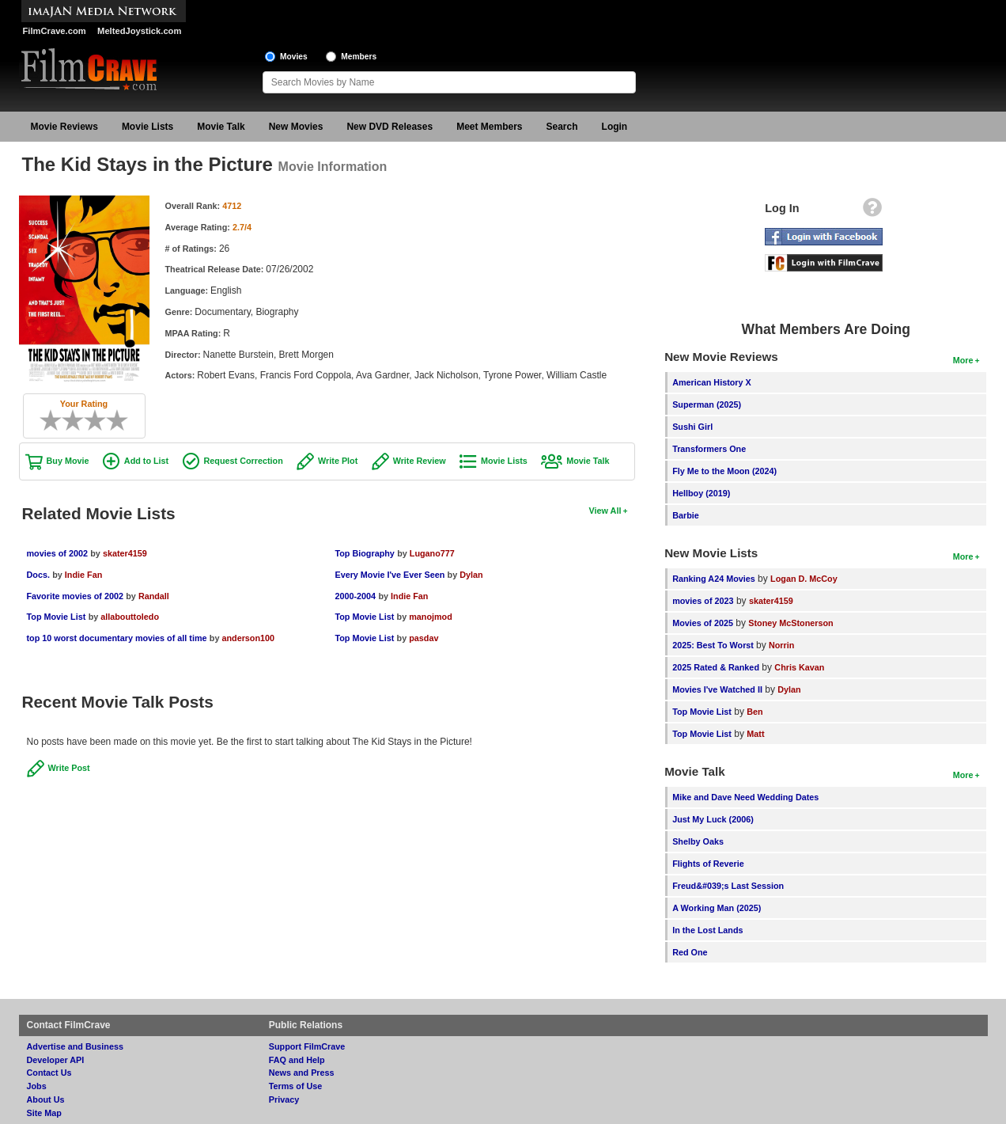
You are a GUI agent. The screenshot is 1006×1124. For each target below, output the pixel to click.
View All (605, 510)
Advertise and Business (75, 1046)
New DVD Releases (389, 126)
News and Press (302, 1072)
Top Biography (364, 553)
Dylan (471, 574)
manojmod (430, 616)
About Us (46, 1099)
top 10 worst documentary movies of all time (117, 638)
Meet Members (489, 126)
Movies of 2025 (702, 623)
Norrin (781, 645)
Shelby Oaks (698, 841)
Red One (689, 952)
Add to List (146, 460)
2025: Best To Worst (714, 645)
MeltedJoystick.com (139, 31)
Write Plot (337, 460)
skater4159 (125, 553)
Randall (153, 596)
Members (358, 56)
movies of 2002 (57, 553)
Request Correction (243, 460)
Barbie (685, 515)
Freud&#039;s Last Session (728, 885)
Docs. (38, 574)
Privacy (284, 1099)
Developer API (56, 1060)
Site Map (44, 1113)
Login (615, 126)
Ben (754, 711)
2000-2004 (355, 596)
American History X (711, 382)
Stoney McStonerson (790, 623)
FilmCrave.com (54, 31)
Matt (755, 734)
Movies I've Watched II (717, 689)
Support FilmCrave (307, 1046)
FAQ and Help (297, 1060)
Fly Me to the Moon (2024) (724, 471)
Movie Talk (220, 126)
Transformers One (709, 449)
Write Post (69, 768)
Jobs (37, 1086)
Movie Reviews (64, 126)
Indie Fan (83, 574)
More (963, 360)
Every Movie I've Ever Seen (389, 574)
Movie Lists (147, 126)
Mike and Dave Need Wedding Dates (745, 797)
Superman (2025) (706, 404)
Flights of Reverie (708, 863)
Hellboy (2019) (701, 493)
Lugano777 (432, 553)
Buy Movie (68, 460)
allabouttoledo (129, 616)
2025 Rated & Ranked (715, 667)
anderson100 (247, 638)
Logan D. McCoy (804, 578)
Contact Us (49, 1072)
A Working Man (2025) (716, 908)
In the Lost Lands (707, 930)
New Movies (296, 126)
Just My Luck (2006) (713, 819)
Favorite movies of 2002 (75, 596)
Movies (294, 56)
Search (562, 126)
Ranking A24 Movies (713, 578)
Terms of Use (296, 1086)
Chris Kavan (799, 667)
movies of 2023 (702, 601)
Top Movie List (56, 616)
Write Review (419, 460)
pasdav (423, 638)
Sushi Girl (692, 426)
